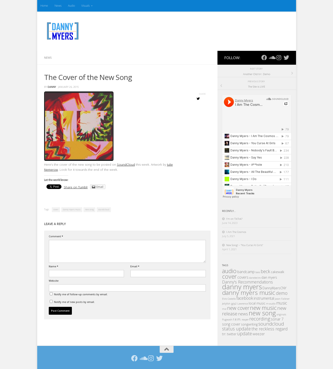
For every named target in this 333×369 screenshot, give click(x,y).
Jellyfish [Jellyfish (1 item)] (226, 303)
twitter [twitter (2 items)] (231, 334)
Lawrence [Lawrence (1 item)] (242, 303)
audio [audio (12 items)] (229, 271)
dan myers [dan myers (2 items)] (269, 277)
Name (53, 266)
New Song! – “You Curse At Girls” (244, 245)
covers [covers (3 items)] (242, 277)
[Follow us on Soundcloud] (271, 57)
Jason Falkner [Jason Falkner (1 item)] (282, 298)
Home (44, 6)
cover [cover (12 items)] (229, 276)
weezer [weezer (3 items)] (259, 333)
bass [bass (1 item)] (257, 272)
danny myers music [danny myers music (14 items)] (248, 292)
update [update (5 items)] (244, 333)
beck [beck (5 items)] (265, 271)
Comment (56, 236)
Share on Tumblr (76, 187)
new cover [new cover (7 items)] (238, 308)
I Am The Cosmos (236, 232)
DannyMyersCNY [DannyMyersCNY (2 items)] (274, 288)
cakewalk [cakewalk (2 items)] (277, 272)
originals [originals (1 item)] (281, 314)
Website (53, 280)
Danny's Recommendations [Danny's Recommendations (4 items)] (247, 282)
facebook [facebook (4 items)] (244, 298)
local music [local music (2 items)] (257, 303)
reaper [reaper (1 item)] (245, 319)
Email (134, 266)
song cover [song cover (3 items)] (231, 324)
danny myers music (72, 209)
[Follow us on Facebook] (264, 57)
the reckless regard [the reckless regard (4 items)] (269, 329)
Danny (52, 86)
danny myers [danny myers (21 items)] (242, 286)
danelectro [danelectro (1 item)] (255, 277)
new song (89, 209)
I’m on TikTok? (234, 218)
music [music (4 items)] (281, 303)
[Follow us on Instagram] (279, 57)
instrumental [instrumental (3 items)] (264, 298)
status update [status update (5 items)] (236, 329)
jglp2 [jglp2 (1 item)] (234, 303)
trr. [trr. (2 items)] (224, 334)
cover (55, 209)
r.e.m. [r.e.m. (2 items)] (237, 319)
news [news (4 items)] (243, 314)
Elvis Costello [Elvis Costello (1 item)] (229, 298)
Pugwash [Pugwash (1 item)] (227, 319)
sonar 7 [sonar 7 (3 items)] (277, 319)
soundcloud (103, 209)
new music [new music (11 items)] (263, 307)
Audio (71, 6)
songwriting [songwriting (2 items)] (249, 324)
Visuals (85, 6)
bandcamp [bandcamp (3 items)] (246, 271)
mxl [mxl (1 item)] (224, 309)
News (58, 6)
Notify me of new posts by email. (74, 302)
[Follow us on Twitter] (286, 57)
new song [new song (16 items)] (262, 313)
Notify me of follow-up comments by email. (81, 294)
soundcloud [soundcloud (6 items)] (271, 323)
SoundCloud (126, 164)
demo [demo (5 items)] (281, 293)
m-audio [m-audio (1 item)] (270, 303)
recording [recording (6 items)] (259, 318)
